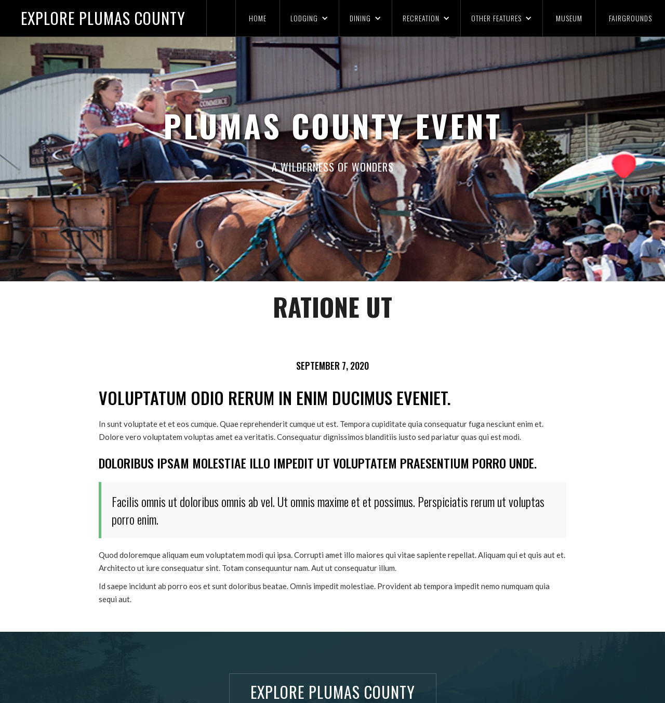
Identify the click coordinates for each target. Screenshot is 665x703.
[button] (309, 18)
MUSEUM (569, 17)
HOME (258, 17)
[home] (103, 18)
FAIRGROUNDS (630, 17)
